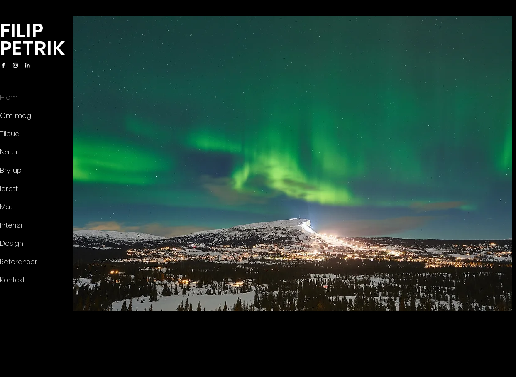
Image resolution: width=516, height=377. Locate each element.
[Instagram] (15, 65)
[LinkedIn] (27, 65)
